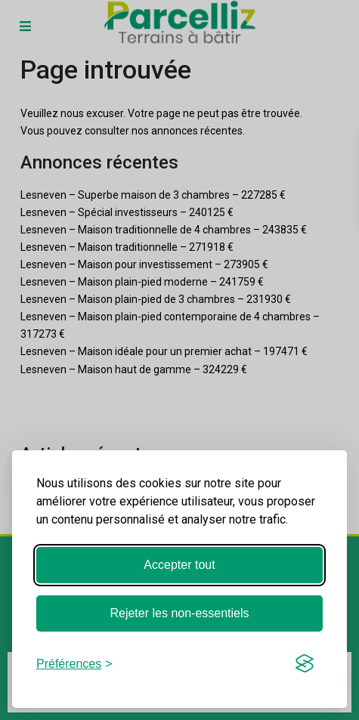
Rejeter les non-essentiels (179, 613)
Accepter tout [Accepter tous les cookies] (179, 564)
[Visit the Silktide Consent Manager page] (304, 663)
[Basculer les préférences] (74, 664)
